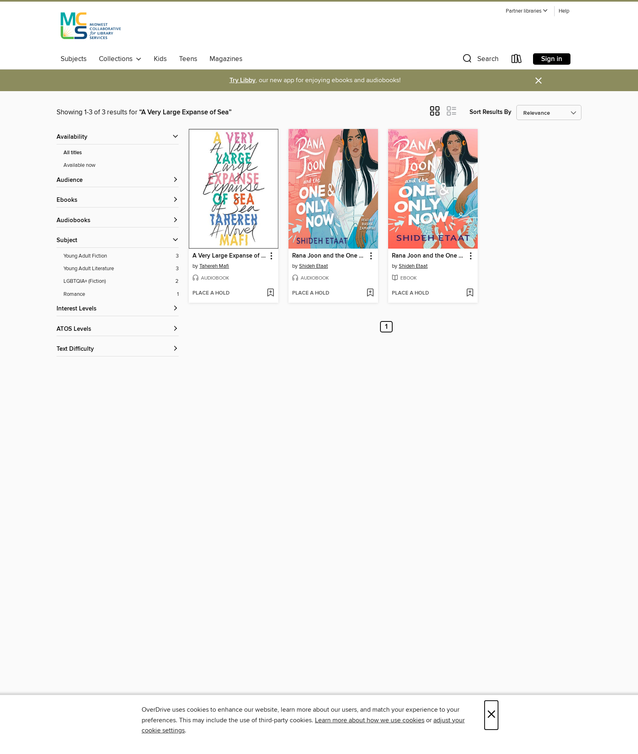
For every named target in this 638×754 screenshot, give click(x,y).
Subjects (74, 59)
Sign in (551, 59)
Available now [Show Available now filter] (79, 165)
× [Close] (491, 715)
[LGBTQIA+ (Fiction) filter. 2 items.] (121, 281)
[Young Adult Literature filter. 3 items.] (121, 268)
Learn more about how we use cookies (369, 720)
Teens (188, 59)
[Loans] (517, 60)
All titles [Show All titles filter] (72, 152)
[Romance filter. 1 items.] (121, 294)
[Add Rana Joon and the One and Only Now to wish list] (370, 293)
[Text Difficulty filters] (118, 349)
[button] (527, 11)
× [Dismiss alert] (538, 81)
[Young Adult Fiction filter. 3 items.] (121, 256)
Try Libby (242, 80)
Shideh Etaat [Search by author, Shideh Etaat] (313, 266)
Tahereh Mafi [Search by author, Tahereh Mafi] (214, 266)
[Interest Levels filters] (118, 309)
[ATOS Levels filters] (118, 329)
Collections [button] (120, 59)
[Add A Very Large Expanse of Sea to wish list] (270, 293)
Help (564, 11)
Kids (160, 59)
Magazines (226, 59)
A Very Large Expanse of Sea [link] (229, 256)
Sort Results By (490, 112)
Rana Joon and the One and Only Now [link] (329, 256)
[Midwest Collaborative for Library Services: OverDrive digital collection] (91, 28)
